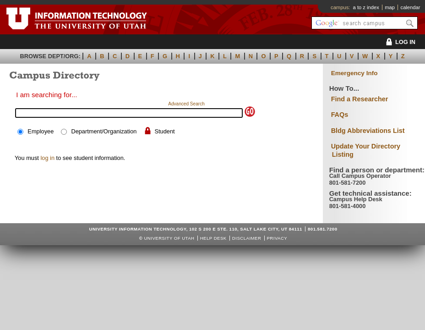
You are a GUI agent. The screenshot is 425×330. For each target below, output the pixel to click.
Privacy (277, 238)
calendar (410, 7)
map (390, 7)
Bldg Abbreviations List (368, 130)
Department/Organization (103, 131)
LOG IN (399, 41)
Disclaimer (246, 238)
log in (47, 157)
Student (165, 131)
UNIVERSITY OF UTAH (169, 238)
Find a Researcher (359, 99)
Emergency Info (354, 73)
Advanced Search (186, 103)
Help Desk (213, 238)
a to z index (366, 7)
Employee (40, 131)
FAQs (340, 114)
